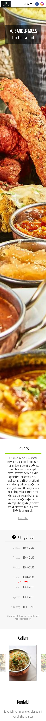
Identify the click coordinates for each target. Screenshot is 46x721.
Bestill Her (23, 518)
